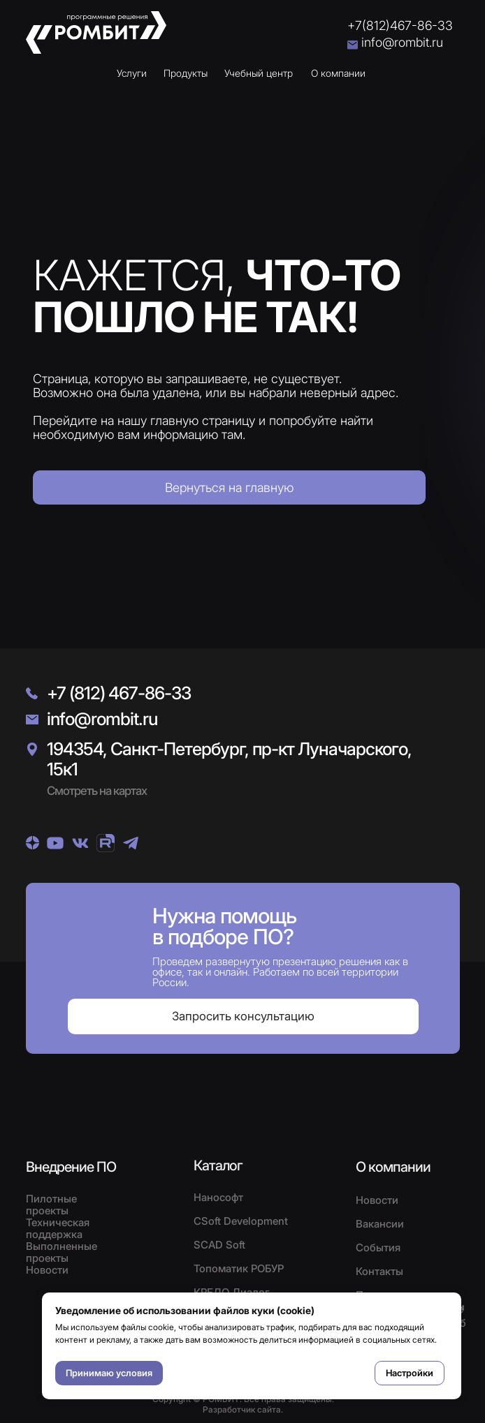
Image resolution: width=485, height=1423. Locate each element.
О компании (338, 73)
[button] (243, 1016)
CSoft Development (241, 1221)
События (378, 1247)
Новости (377, 1200)
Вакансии (380, 1223)
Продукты (186, 73)
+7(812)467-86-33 (400, 25)
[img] (32, 842)
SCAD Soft (219, 1244)
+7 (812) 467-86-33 (119, 693)
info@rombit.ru (402, 42)
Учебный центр (258, 73)
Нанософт (218, 1197)
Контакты (379, 1271)
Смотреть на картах (97, 791)
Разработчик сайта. (243, 1409)
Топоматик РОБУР (239, 1268)
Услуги (132, 73)
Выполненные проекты (61, 1252)
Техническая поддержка (57, 1228)
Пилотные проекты (51, 1204)
